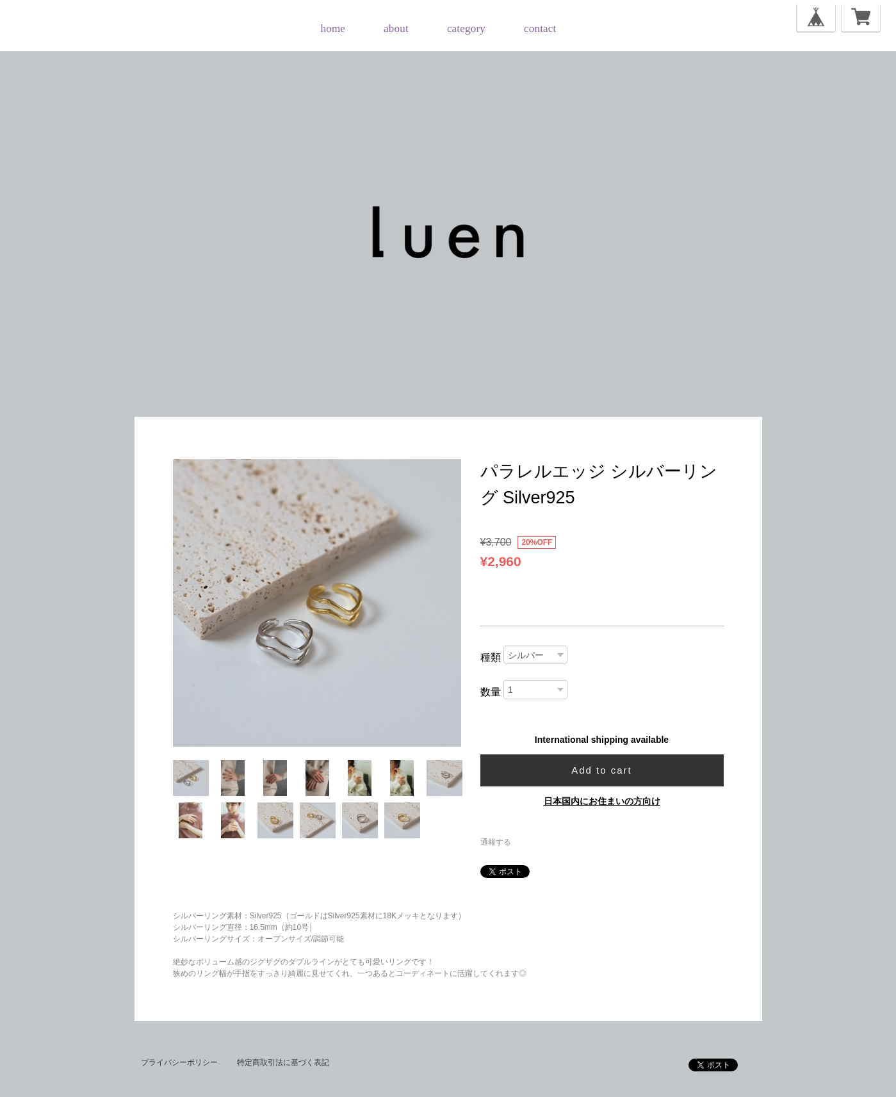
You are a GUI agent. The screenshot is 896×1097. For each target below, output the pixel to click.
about (396, 28)
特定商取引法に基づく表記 (283, 1062)
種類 (490, 657)
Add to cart (601, 770)
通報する (495, 842)
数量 (490, 692)
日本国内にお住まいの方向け (602, 801)
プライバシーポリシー (179, 1062)
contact (540, 28)
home (333, 28)
